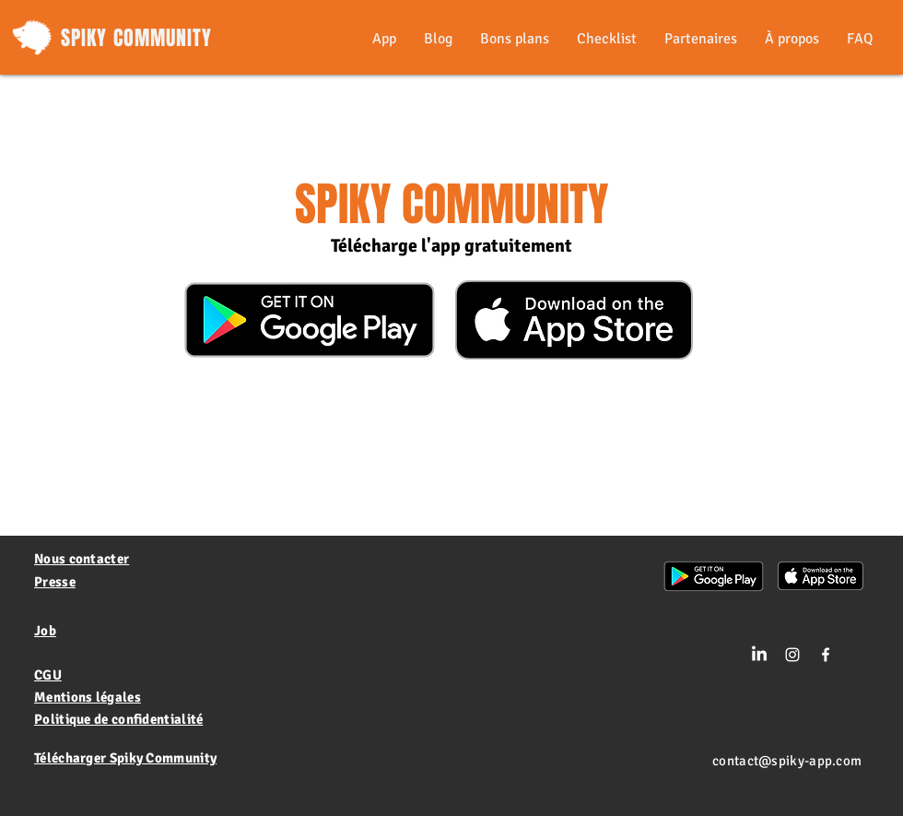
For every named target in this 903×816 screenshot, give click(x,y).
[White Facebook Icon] (825, 654)
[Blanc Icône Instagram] (792, 654)
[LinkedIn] (759, 654)
